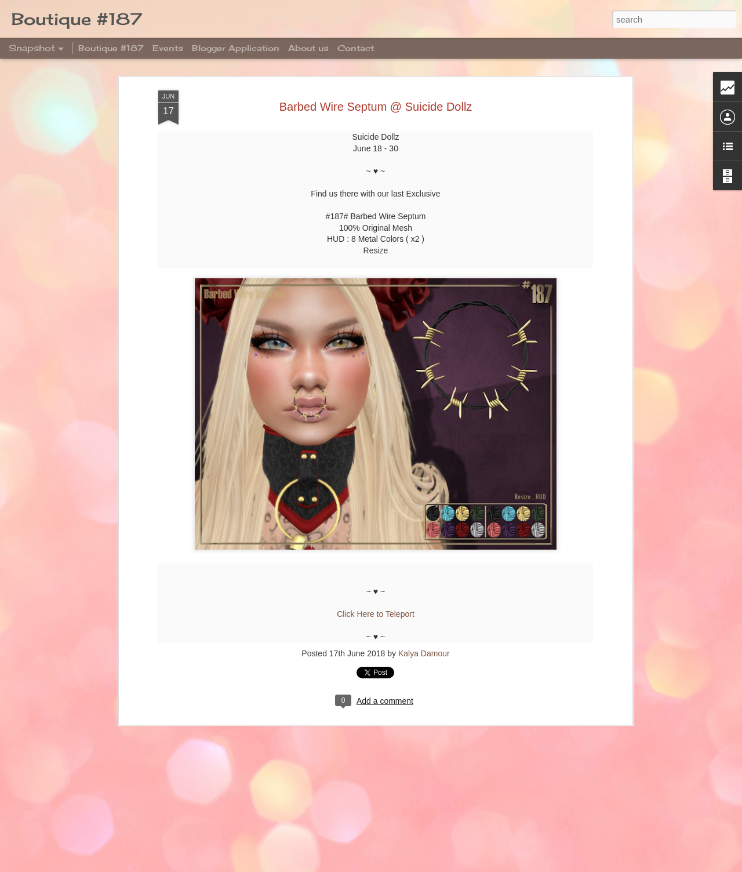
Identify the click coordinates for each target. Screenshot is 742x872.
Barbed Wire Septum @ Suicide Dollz (375, 102)
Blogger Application (235, 48)
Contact (355, 48)
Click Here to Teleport (375, 610)
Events (167, 48)
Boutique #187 (111, 48)
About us (308, 48)
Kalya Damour (424, 650)
